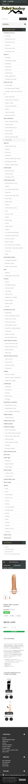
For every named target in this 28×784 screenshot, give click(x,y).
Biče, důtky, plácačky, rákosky (12, 88)
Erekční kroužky (7, 167)
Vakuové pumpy (7, 470)
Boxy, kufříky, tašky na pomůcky (13, 433)
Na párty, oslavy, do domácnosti (13, 377)
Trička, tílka (7, 192)
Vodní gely (7, 399)
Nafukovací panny (8, 414)
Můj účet (6, 757)
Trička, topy (8, 251)
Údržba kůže (8, 352)
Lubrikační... (9, 694)
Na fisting (7, 393)
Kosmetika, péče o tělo (9, 309)
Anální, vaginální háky (10, 76)
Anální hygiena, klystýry (10, 60)
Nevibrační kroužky (9, 171)
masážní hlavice (9, 494)
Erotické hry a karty (9, 374)
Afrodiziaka (7, 36)
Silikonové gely (8, 396)
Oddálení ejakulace (8, 423)
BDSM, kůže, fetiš (8, 82)
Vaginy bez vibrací (9, 464)
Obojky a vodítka (9, 103)
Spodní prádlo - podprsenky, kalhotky (14, 248)
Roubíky (7, 109)
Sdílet (12, 615)
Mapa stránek (5, 751)
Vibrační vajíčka (7, 482)
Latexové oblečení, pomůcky (11, 356)
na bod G (7, 501)
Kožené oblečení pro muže (11, 343)
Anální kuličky (8, 66)
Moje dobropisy (6, 762)
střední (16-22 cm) (9, 528)
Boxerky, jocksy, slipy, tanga (12, 195)
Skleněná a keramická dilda (11, 137)
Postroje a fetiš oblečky (10, 106)
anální (6, 488)
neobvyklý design (9, 510)
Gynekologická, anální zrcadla (12, 275)
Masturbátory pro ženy (10, 408)
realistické (7, 516)
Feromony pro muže (10, 48)
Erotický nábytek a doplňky (11, 442)
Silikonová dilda (8, 134)
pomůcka (13, 655)
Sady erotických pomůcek (10, 451)
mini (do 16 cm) (9, 497)
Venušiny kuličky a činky (9, 479)
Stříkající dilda (8, 140)
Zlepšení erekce (7, 534)
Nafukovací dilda (9, 124)
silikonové (7, 525)
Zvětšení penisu (7, 538)
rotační (6, 519)
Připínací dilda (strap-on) (11, 127)
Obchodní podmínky (9, 549)
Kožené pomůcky (9, 349)
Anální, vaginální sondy (10, 146)
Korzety (7, 223)
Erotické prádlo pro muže (11, 183)
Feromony (7, 45)
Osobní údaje (5, 765)
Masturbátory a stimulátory (10, 402)
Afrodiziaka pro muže (10, 39)
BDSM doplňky (8, 85)
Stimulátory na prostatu (10, 79)
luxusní (6, 491)
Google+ (18, 615)
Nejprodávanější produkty (8, 739)
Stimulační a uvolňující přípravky (12, 328)
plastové (7, 513)
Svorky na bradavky (9, 112)
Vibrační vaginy (8, 467)
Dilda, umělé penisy (8, 118)
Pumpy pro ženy (9, 476)
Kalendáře (7, 445)
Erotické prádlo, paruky (9, 180)
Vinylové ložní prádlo (10, 115)
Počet (4, 627)
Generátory (7, 152)
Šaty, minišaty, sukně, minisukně (13, 245)
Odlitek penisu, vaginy (10, 380)
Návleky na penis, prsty (9, 420)
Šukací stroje (7, 454)
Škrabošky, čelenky (9, 263)
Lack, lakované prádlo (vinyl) (12, 189)
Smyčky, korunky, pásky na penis (13, 158)
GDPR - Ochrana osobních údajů (12, 554)
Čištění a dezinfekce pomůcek (12, 315)
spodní (16, 651)
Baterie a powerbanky (10, 430)
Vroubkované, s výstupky (11, 297)
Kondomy (6, 278)
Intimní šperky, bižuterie (9, 257)
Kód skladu (6, 609)
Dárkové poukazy (9, 439)
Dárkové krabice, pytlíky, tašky (12, 436)
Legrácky (6, 371)
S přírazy (7, 522)
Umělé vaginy (7, 457)
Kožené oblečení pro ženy (11, 346)
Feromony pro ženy (9, 51)
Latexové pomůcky (9, 365)
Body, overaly (8, 198)
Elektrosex (6, 143)
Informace (8, 543)
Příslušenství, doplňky (9, 427)
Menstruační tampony (10, 322)
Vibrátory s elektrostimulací (11, 164)
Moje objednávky (6, 760)
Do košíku (14, 631)
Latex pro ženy (8, 362)
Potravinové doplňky (10, 448)
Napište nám (5, 741)
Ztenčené (7, 306)
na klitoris (7, 504)
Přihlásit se (5, 4)
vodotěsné (7, 531)
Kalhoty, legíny (8, 201)
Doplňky (7, 186)
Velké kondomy (8, 294)
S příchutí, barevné (9, 288)
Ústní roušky (8, 291)
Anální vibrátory (8, 73)
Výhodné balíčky (9, 300)
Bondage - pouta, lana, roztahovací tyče (13, 92)
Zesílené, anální (8, 303)
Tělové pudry (8, 331)
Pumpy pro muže (9, 473)
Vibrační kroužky (9, 174)
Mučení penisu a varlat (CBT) (12, 100)
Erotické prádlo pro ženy (11, 208)
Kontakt (6, 547)
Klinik (5, 269)
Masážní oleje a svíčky (10, 319)
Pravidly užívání (10, 780)
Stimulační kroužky (9, 177)
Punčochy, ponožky (9, 238)
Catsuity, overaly (9, 214)
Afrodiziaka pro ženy (10, 42)
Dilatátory (7, 149)
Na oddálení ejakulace (10, 285)
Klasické (7, 282)
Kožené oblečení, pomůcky (10, 340)
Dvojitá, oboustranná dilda (11, 121)
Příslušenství (8, 155)
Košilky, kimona (9, 226)
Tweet (6, 615)
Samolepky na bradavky (10, 260)
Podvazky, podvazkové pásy (12, 235)
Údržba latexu (8, 368)
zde (14, 781)
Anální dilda (7, 57)
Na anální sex (8, 389)
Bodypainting (8, 312)
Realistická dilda (9, 130)
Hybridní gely (8, 386)
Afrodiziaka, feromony (9, 33)
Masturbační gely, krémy (11, 337)
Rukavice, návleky (9, 241)
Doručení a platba (9, 551)
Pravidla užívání (6, 748)
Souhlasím (22, 779)
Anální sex (6, 54)
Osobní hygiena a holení (11, 325)
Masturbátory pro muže (11, 405)
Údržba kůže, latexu (10, 334)
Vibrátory (6, 485)
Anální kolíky (8, 63)
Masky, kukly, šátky (9, 96)
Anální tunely (8, 70)
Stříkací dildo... (9, 716)
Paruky (6, 254)
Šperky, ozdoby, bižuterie (11, 266)
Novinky (4, 738)
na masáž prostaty (9, 507)
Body (6, 211)
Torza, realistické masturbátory (12, 411)
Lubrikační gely (7, 383)
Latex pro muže (9, 359)
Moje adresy (5, 764)
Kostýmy (7, 204)
